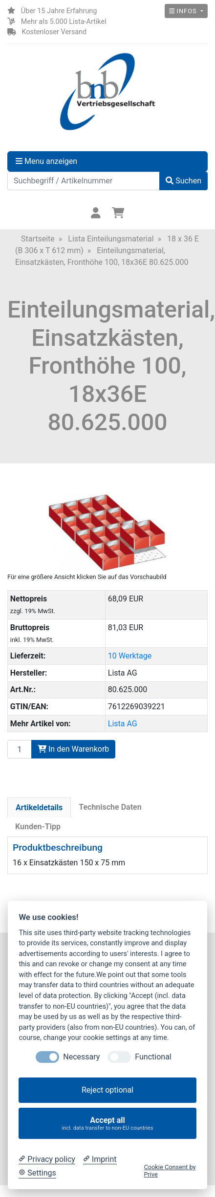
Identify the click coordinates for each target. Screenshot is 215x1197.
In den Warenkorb (73, 749)
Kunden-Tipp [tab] (38, 826)
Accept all (107, 1124)
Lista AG (122, 723)
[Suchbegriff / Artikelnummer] (83, 181)
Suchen (183, 180)
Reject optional (107, 1090)
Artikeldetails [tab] (39, 807)
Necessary (81, 1056)
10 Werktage (129, 655)
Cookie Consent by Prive (169, 1170)
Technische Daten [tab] (110, 807)
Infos (184, 11)
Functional (153, 1056)
